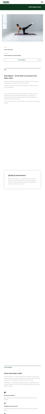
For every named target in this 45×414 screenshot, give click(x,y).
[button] (22, 60)
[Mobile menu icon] (42, 2)
